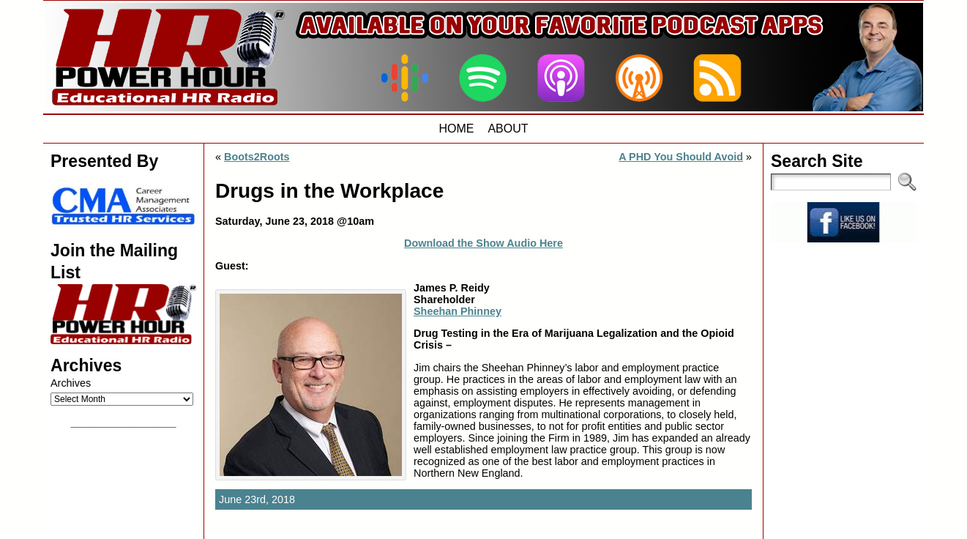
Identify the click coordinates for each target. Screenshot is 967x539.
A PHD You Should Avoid (681, 157)
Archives (71, 383)
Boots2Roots (257, 157)
